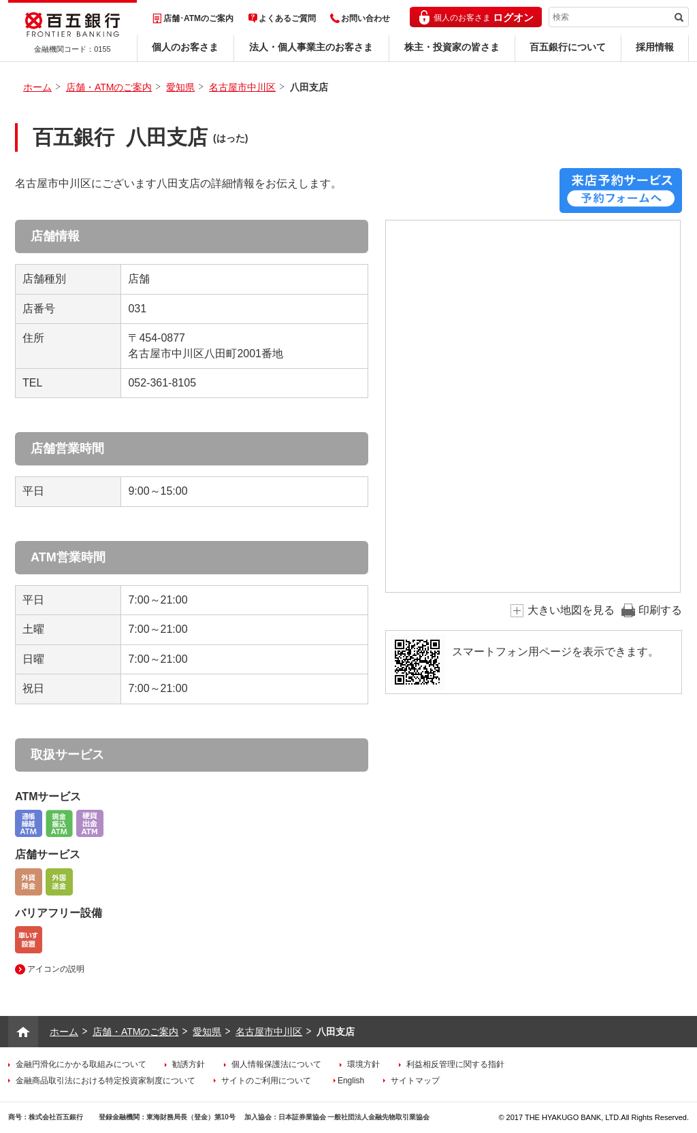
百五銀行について (568, 47)
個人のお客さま (185, 47)
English (351, 1080)
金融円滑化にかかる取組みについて (81, 1064)
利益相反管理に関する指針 (455, 1064)
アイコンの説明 (55, 969)
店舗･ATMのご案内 (198, 18)
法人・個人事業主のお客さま (311, 47)
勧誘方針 (188, 1064)
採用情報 (655, 47)
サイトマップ (415, 1080)
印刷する (660, 610)
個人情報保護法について (276, 1064)
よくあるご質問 (287, 18)
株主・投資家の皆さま (452, 47)
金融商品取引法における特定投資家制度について (105, 1080)
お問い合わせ (365, 18)
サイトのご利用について (266, 1080)
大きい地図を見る (571, 610)
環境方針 (363, 1064)
